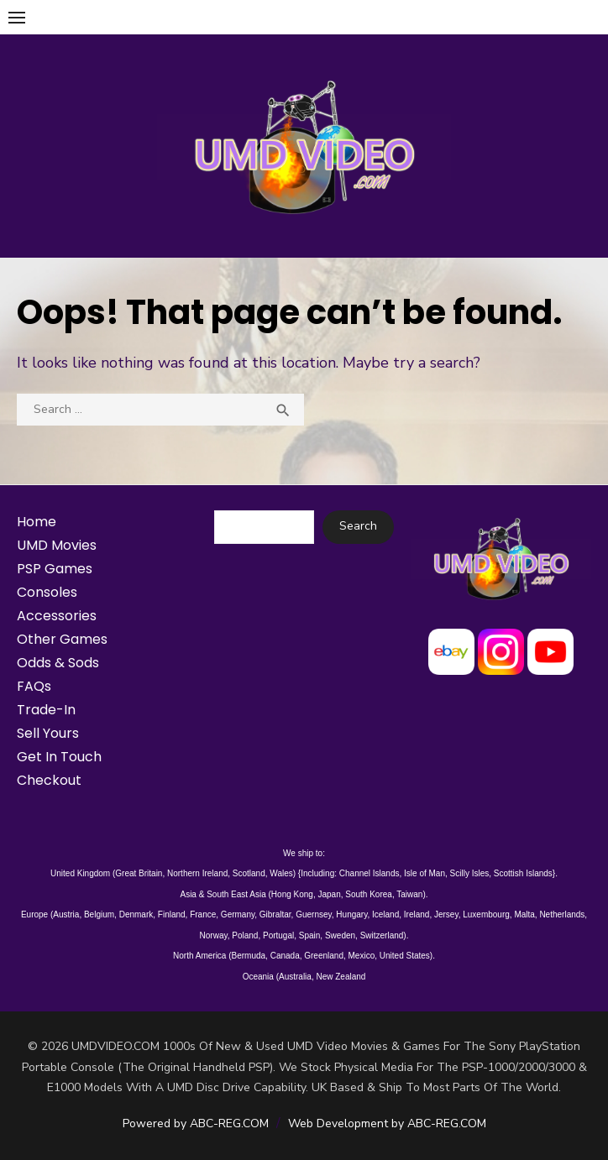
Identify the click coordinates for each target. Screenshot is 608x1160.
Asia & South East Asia (222, 894)
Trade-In (46, 709)
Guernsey (314, 914)
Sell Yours (48, 733)
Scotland (249, 873)
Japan (328, 894)
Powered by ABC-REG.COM (196, 1123)
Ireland (417, 914)
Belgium (99, 914)
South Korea (368, 894)
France (203, 914)
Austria (66, 914)
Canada (285, 955)
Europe (34, 914)
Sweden (340, 935)
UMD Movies (57, 545)
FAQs (34, 686)
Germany (237, 914)
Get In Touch (59, 756)
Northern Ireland (197, 873)
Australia (295, 976)
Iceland (385, 914)
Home (36, 521)
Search (358, 526)
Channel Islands (369, 873)
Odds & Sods (58, 662)
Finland (172, 914)
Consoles (47, 592)
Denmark (136, 914)
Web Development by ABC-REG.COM (387, 1123)
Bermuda (249, 955)
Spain (310, 935)
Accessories (57, 615)
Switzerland (382, 935)
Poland (245, 935)
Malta (524, 914)
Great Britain (138, 873)
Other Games (62, 639)
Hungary (351, 914)
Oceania (258, 976)
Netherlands (561, 914)
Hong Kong (292, 894)
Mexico (362, 955)
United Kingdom (80, 873)
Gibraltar (275, 914)
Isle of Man (424, 873)
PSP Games (54, 568)
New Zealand (340, 976)
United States (405, 955)
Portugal (278, 935)
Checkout (49, 780)
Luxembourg (486, 914)
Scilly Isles (470, 873)
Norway (214, 935)
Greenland (323, 955)
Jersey (446, 914)
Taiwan (409, 894)
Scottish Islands (523, 873)
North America (199, 955)
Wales (281, 873)
